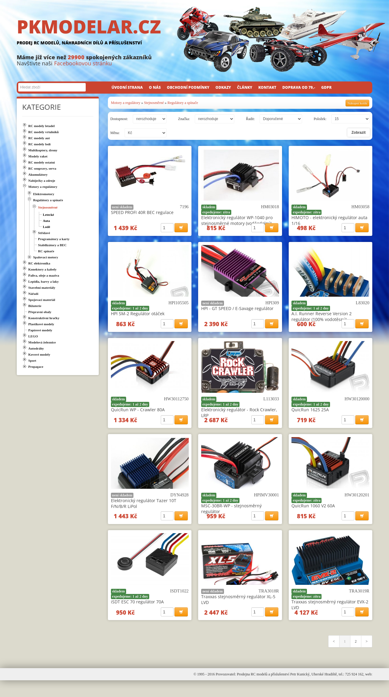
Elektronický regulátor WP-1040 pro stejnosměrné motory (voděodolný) (237, 220)
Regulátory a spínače (182, 103)
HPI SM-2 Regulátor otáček (137, 317)
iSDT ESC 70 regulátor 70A (137, 615)
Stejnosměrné (154, 103)
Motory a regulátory (125, 103)
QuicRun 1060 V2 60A (313, 516)
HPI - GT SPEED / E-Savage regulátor (237, 312)
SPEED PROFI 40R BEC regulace (142, 212)
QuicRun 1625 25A (310, 416)
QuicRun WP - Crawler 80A (138, 416)
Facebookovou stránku (83, 63)
